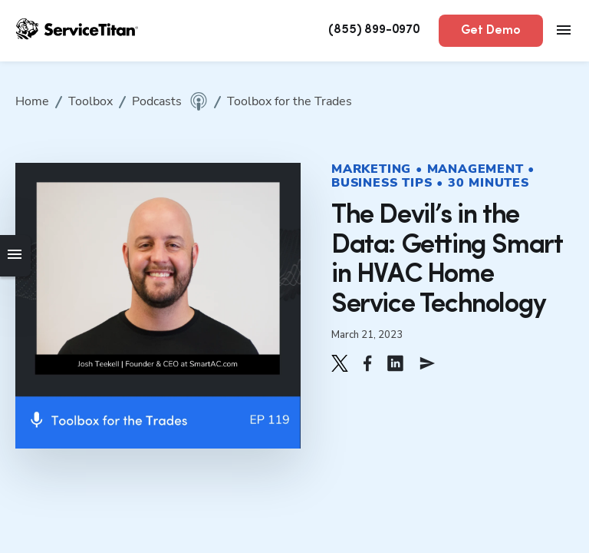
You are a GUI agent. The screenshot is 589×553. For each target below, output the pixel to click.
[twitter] (339, 363)
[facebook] (368, 363)
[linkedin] (395, 363)
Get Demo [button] (491, 31)
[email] (427, 363)
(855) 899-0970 (374, 30)
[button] (339, 363)
